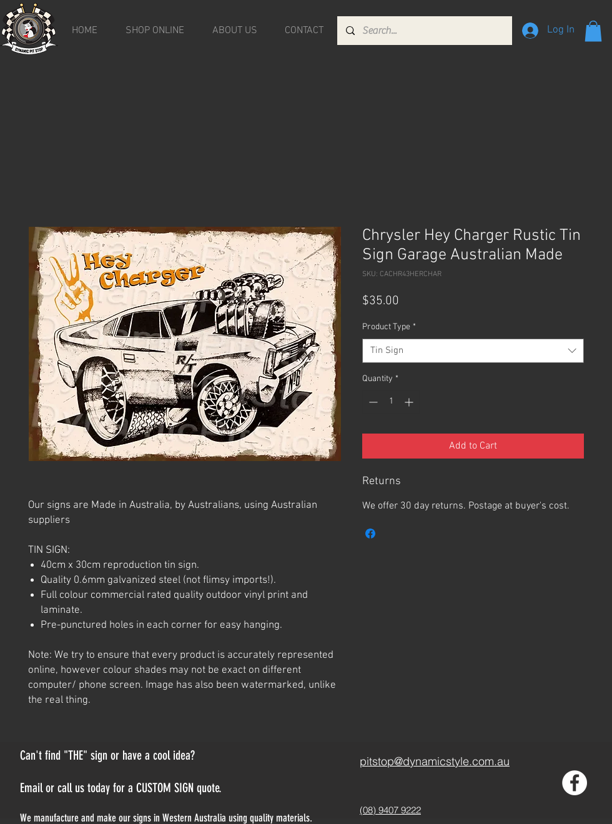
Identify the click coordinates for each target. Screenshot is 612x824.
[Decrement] (372, 402)
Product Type (389, 327)
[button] (593, 31)
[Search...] (424, 30)
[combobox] (473, 351)
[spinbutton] (391, 402)
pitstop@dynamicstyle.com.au (435, 761)
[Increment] (410, 402)
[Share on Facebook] (370, 533)
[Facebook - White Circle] (574, 782)
